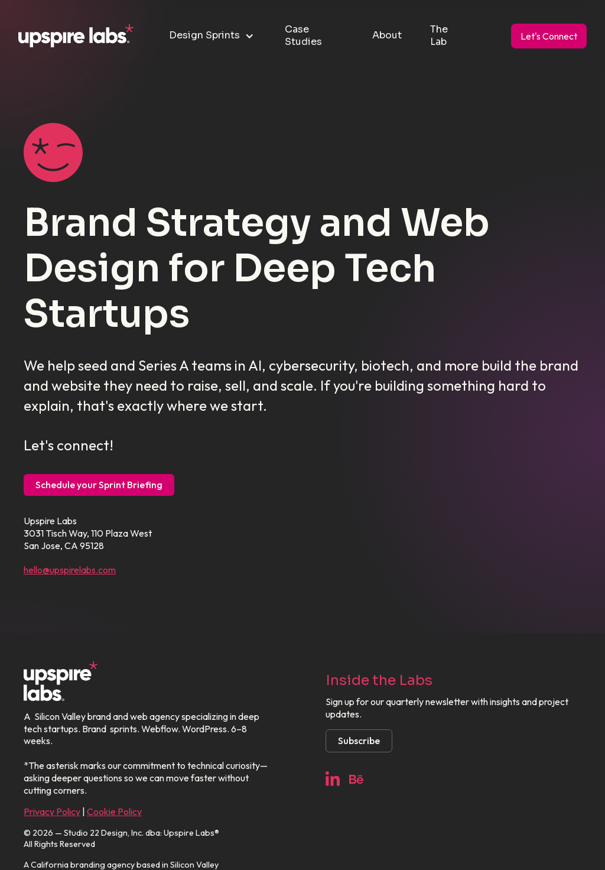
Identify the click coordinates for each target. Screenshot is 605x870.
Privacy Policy (52, 811)
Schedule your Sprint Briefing (98, 485)
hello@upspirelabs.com (70, 570)
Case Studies (303, 35)
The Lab (439, 35)
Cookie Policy (114, 811)
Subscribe (359, 740)
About (387, 35)
